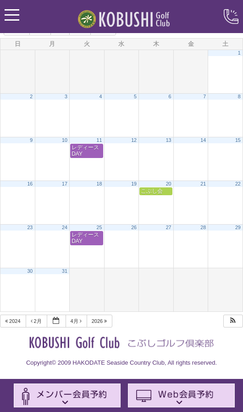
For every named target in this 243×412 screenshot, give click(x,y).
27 (168, 227)
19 (134, 183)
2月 (37, 321)
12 (134, 140)
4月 (77, 321)
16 (30, 183)
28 (203, 227)
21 (203, 183)
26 (134, 227)
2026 (100, 321)
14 (203, 140)
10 (64, 140)
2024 (13, 321)
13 (168, 140)
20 (168, 183)
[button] (233, 321)
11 (99, 140)
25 (99, 227)
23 (30, 227)
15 (238, 140)
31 (64, 271)
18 (99, 183)
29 (238, 227)
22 (238, 183)
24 (64, 227)
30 (30, 271)
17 (64, 183)
